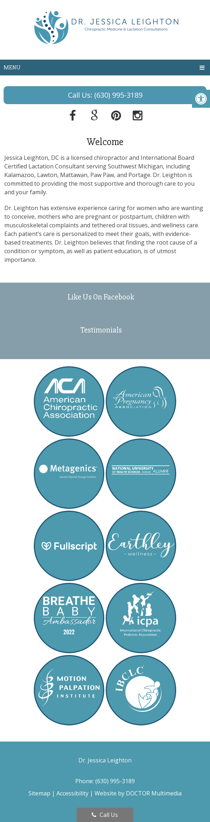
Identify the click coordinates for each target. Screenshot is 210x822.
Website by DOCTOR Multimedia (138, 793)
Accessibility (72, 793)
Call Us (105, 815)
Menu (12, 67)
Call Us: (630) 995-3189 (105, 95)
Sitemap (39, 793)
